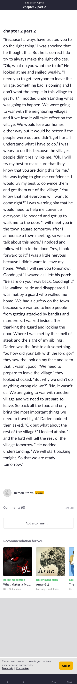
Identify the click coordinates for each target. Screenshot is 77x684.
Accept (66, 665)
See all (69, 508)
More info (7, 668)
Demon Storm (23, 493)
